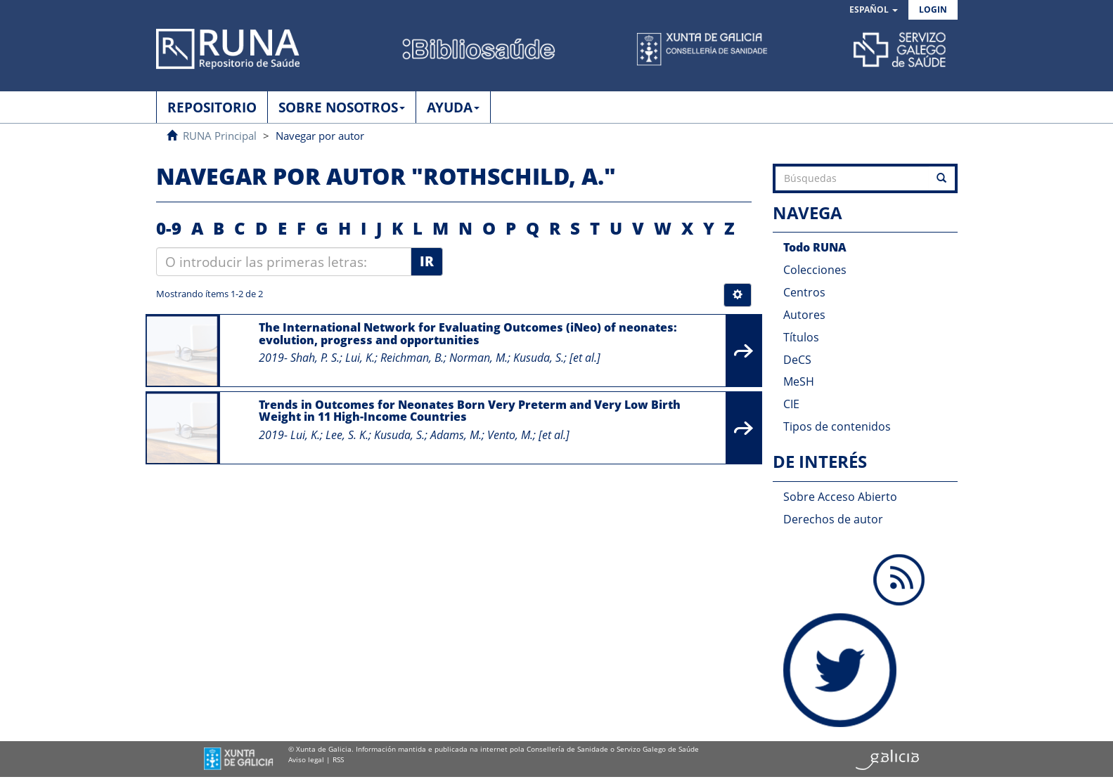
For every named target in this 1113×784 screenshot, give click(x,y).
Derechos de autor (833, 519)
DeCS (797, 359)
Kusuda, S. (538, 357)
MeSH (798, 381)
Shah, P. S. (315, 357)
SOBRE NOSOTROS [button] (341, 107)
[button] (873, 10)
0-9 (168, 228)
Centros (804, 292)
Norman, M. (478, 357)
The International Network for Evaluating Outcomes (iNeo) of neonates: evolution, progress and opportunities (468, 334)
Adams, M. (456, 435)
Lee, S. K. (347, 435)
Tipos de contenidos (837, 426)
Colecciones (815, 269)
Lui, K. (360, 357)
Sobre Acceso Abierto (840, 496)
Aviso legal (306, 759)
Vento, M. (510, 435)
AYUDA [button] (453, 107)
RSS (338, 759)
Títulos (801, 337)
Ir (427, 261)
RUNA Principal (220, 136)
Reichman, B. (412, 357)
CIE (791, 404)
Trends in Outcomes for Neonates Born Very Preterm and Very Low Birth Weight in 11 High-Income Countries (470, 411)
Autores (804, 314)
